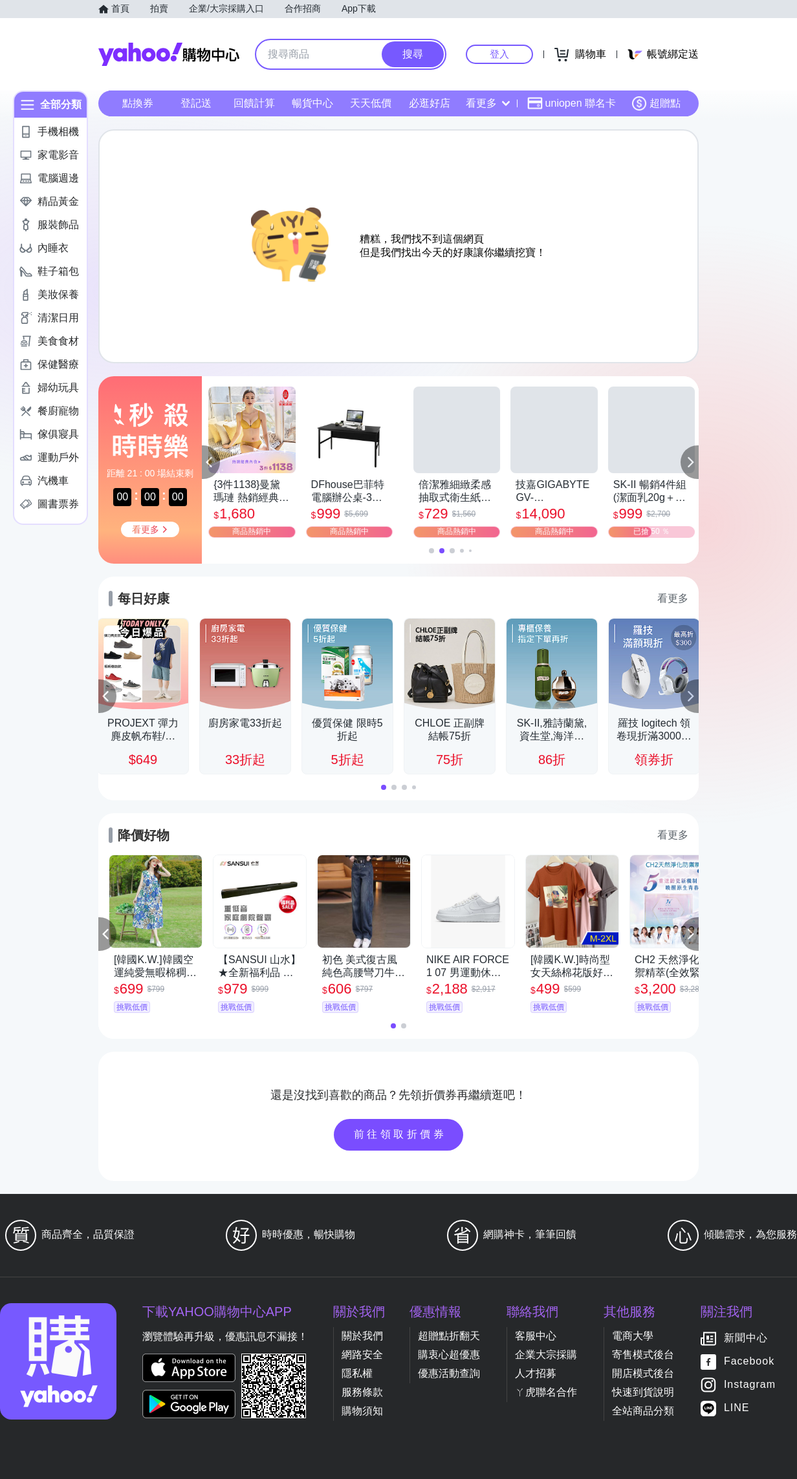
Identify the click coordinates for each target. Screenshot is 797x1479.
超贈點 (656, 103)
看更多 (488, 103)
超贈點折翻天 (449, 1335)
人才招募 (535, 1373)
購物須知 (362, 1410)
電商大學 (632, 1335)
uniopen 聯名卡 (571, 103)
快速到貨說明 (643, 1392)
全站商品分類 (643, 1410)
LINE (737, 1408)
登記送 (196, 103)
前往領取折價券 (400, 1134)
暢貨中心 (312, 103)
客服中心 (535, 1335)
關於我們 (362, 1335)
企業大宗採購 (546, 1354)
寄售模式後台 (643, 1354)
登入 (499, 53)
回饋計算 (254, 103)
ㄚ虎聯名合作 (546, 1392)
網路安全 (362, 1354)
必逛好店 (429, 103)
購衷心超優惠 (449, 1354)
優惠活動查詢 (449, 1373)
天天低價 (370, 103)
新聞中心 (746, 1338)
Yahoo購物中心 (168, 54)
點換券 (137, 103)
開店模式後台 (643, 1373)
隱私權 (357, 1373)
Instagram (750, 1384)
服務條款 (362, 1392)
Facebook (749, 1361)
